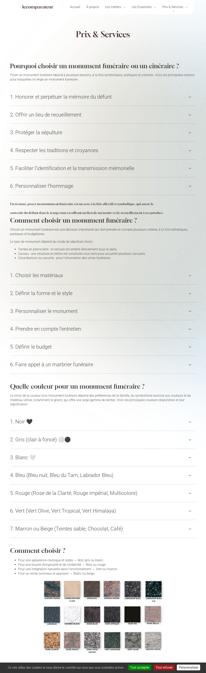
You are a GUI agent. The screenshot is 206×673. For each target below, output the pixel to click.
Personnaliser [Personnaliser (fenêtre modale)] (188, 667)
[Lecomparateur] (37, 7)
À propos (92, 7)
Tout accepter (139, 667)
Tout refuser (164, 667)
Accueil (75, 7)
